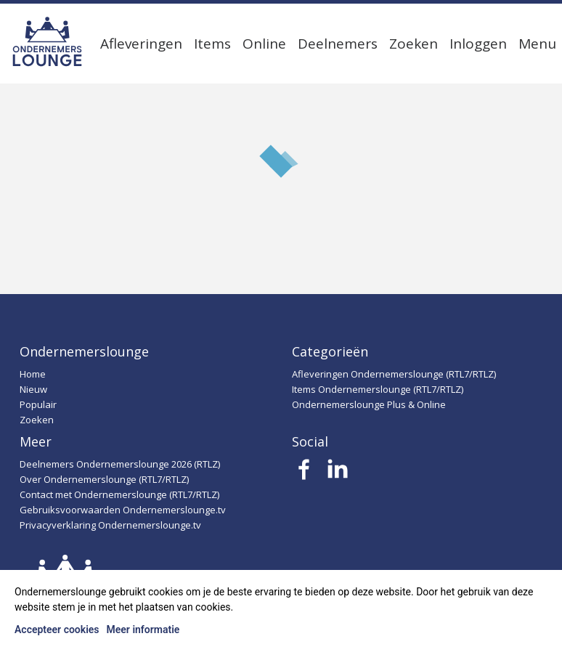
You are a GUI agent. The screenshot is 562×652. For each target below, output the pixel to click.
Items (212, 43)
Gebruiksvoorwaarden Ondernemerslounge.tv (123, 509)
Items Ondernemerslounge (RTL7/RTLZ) (377, 389)
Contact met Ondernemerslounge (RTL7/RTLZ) (119, 494)
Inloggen (478, 43)
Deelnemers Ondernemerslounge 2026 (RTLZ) (120, 463)
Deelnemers (338, 43)
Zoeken (413, 43)
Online (264, 43)
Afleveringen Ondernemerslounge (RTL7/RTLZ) (394, 373)
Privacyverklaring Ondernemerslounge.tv (110, 524)
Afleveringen (141, 43)
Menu (537, 43)
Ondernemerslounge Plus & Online (369, 404)
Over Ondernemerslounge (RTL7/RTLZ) (104, 479)
